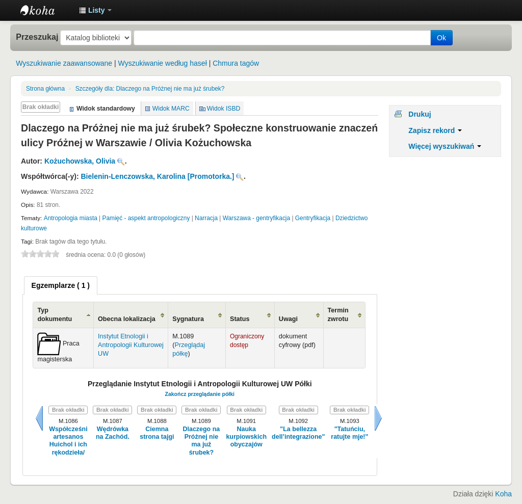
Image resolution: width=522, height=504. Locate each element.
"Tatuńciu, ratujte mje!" (349, 433)
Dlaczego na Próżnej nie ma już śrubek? (150, 88)
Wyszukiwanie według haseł (162, 63)
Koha (503, 494)
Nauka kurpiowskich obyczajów (246, 437)
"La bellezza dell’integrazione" (298, 433)
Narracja (206, 218)
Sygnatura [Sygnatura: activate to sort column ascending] (188, 319)
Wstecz (39, 418)
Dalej (378, 418)
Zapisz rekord (435, 130)
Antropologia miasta (70, 218)
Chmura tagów (236, 63)
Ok (441, 38)
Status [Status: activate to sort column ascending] (240, 319)
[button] (95, 10)
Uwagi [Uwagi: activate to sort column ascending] (288, 319)
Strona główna (45, 88)
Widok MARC (171, 108)
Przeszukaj (37, 36)
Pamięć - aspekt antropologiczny (146, 218)
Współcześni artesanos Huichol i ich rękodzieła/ (68, 441)
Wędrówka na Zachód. (112, 433)
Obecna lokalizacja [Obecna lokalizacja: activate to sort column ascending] (126, 319)
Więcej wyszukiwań (444, 146)
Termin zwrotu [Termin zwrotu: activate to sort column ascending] (338, 315)
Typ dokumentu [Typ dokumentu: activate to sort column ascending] (54, 315)
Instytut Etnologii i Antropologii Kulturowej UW (45, 10)
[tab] (60, 285)
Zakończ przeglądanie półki (199, 394)
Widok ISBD (224, 108)
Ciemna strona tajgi (157, 433)
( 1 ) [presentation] (61, 285)
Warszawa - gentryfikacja (256, 218)
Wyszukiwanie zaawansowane (64, 63)
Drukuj (419, 114)
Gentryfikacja (312, 218)
